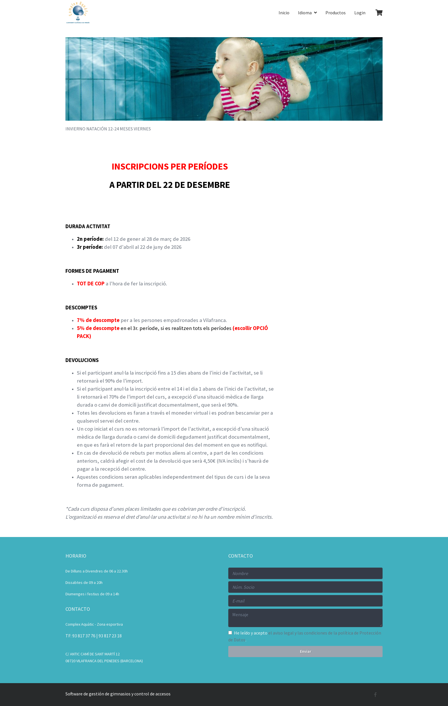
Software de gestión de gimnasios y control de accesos (118, 694)
